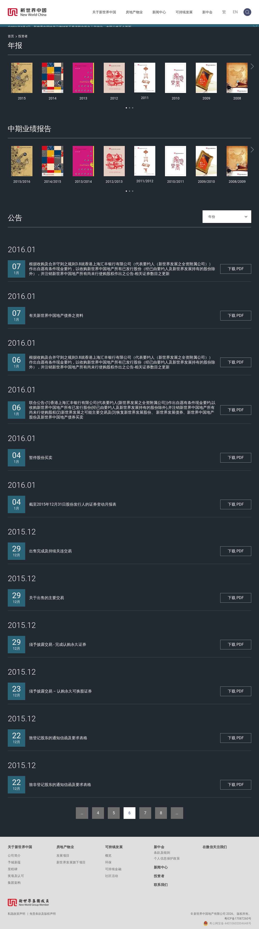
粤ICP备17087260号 (237, 916)
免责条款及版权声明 (43, 911)
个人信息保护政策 (167, 856)
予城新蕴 (14, 859)
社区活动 (111, 873)
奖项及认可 (16, 873)
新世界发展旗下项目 (71, 859)
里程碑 (12, 866)
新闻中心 (159, 12)
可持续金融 (113, 866)
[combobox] (227, 214)
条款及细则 (162, 850)
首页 (11, 33)
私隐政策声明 (16, 911)
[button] (126, 105)
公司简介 (14, 853)
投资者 (159, 873)
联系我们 (161, 882)
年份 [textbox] (211, 214)
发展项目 (63, 853)
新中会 (207, 12)
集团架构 (14, 880)
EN (235, 12)
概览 (108, 853)
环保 (108, 859)
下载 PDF (236, 266)
